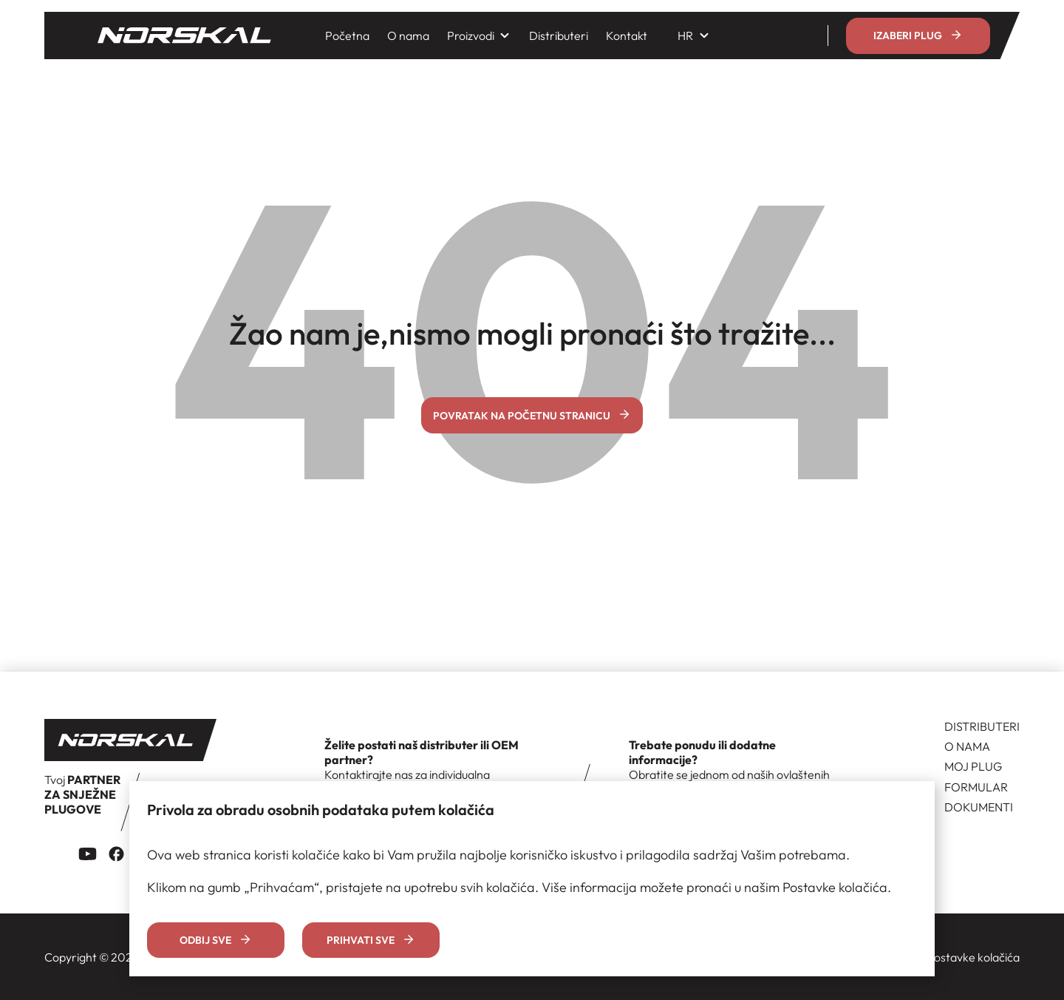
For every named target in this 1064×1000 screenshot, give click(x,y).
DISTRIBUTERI (982, 726)
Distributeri (558, 35)
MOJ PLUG (973, 766)
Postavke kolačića (973, 957)
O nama (408, 35)
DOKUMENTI (978, 807)
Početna (347, 35)
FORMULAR (976, 787)
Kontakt (626, 35)
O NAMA (967, 746)
